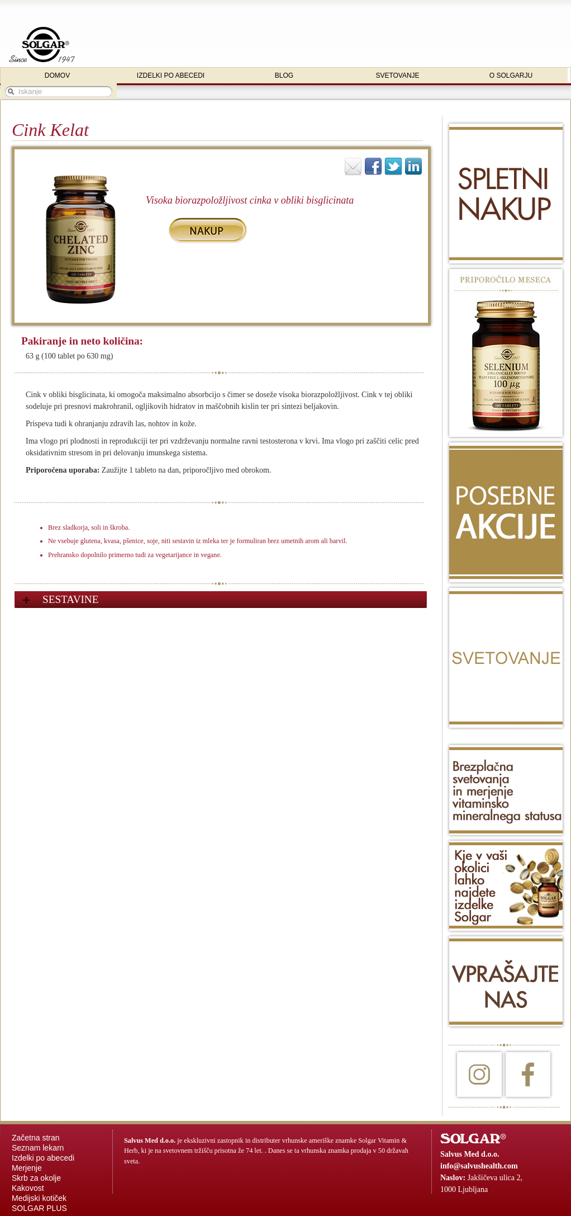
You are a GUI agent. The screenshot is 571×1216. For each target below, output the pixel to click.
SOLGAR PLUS (39, 1208)
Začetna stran (36, 1137)
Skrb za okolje (36, 1177)
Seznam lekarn (38, 1147)
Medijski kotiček (39, 1198)
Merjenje (27, 1167)
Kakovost (28, 1188)
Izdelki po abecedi (43, 1157)
